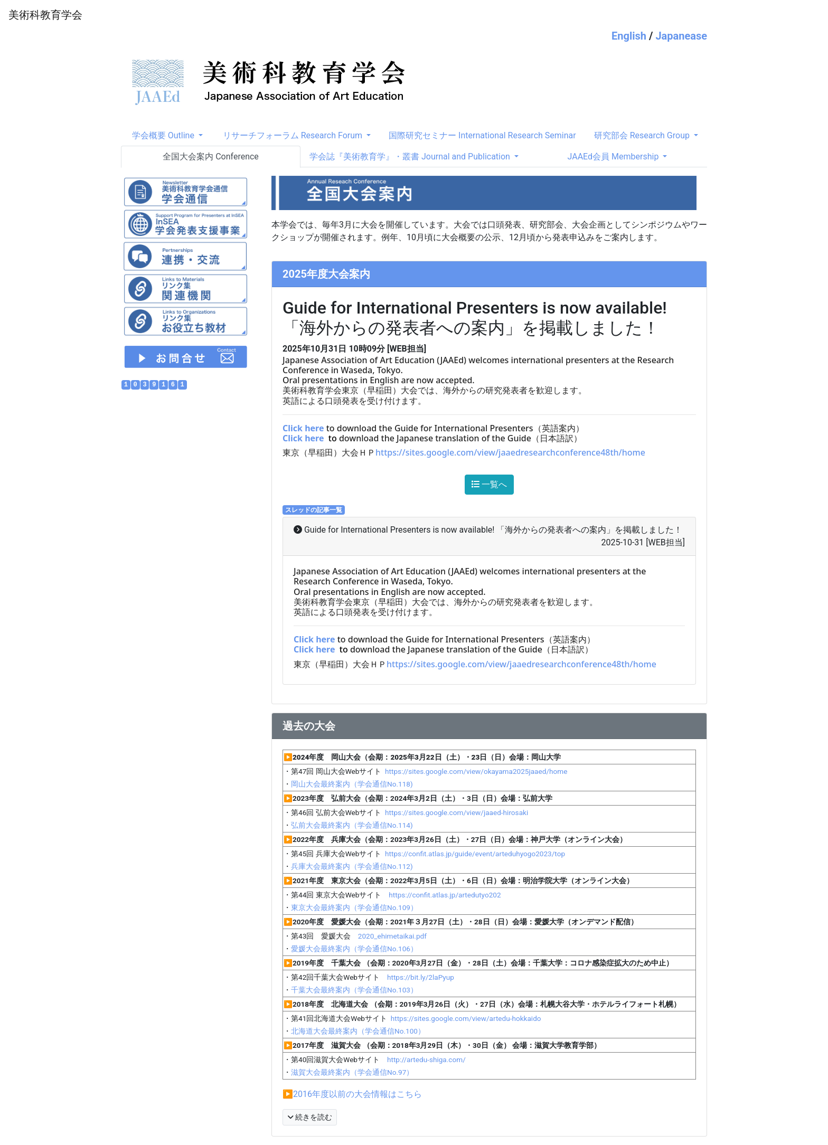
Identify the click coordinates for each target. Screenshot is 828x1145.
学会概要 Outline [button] (164, 135)
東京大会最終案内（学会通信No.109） (354, 907)
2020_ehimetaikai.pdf (392, 936)
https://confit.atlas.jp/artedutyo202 (441, 895)
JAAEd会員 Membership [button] (614, 157)
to (332, 438)
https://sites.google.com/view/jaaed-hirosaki (456, 812)
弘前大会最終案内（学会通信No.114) (352, 825)
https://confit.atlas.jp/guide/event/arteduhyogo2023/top (475, 853)
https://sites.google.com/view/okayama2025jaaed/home (475, 771)
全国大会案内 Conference (211, 157)
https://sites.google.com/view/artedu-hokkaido (466, 1018)
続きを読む (309, 1117)
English (628, 36)
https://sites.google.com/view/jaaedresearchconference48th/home (510, 452)
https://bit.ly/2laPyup (420, 977)
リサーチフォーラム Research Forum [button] (293, 135)
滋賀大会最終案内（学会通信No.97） (352, 1072)
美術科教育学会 (45, 14)
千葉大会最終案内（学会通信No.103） (354, 990)
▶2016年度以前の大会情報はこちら (352, 1094)
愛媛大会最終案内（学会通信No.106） (354, 948)
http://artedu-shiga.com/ (426, 1059)
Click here (303, 428)
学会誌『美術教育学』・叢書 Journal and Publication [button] (410, 157)
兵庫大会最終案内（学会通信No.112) (352, 866)
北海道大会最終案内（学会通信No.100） (358, 1031)
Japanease (681, 36)
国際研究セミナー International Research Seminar (482, 135)
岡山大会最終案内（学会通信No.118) (352, 784)
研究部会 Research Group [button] (643, 135)
